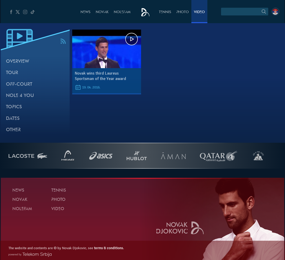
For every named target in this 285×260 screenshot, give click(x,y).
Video (199, 12)
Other (13, 130)
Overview (17, 61)
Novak (102, 12)
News (85, 12)
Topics (14, 107)
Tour (12, 72)
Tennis (165, 12)
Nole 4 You (20, 95)
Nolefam (122, 12)
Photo (182, 12)
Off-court (19, 84)
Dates (13, 118)
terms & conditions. (109, 248)
